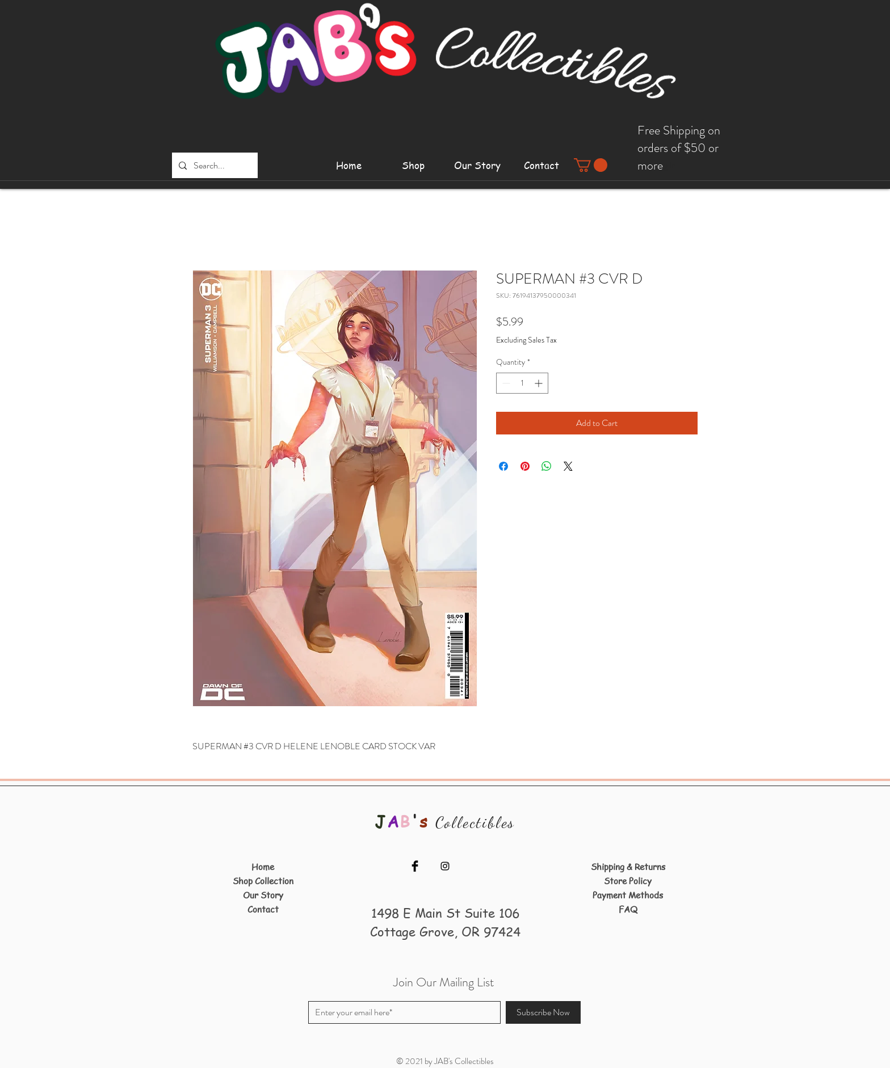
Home (262, 866)
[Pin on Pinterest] (525, 466)
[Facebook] (415, 866)
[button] (590, 165)
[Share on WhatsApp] (546, 466)
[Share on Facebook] (503, 466)
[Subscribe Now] (543, 1012)
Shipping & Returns (628, 866)
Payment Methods (628, 895)
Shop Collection (263, 881)
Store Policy (628, 881)
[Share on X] (568, 466)
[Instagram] (445, 866)
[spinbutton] (522, 383)
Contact (263, 909)
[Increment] (539, 383)
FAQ (628, 909)
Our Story (263, 895)
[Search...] (214, 165)
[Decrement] (505, 383)
